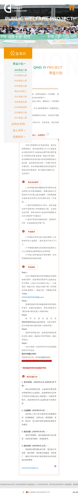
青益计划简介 (21, 91)
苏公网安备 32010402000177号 (38, 492)
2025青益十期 (20, 70)
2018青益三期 (20, 112)
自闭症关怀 (18, 123)
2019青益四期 (20, 107)
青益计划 (18, 63)
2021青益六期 (20, 96)
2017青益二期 (20, 118)
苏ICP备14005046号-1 (57, 484)
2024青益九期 (20, 75)
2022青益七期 (20, 86)
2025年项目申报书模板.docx (33, 297)
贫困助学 (18, 136)
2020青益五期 (20, 102)
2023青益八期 (20, 81)
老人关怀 (18, 130)
